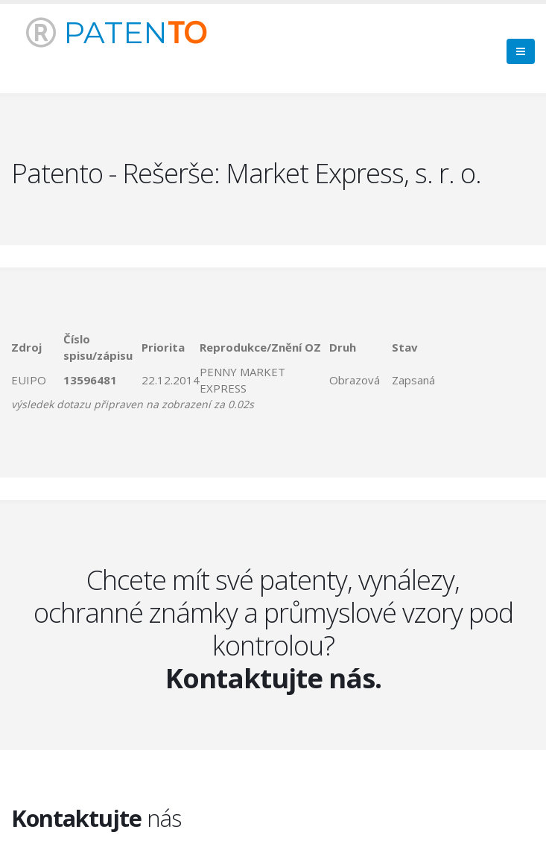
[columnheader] (37, 347)
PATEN (116, 32)
